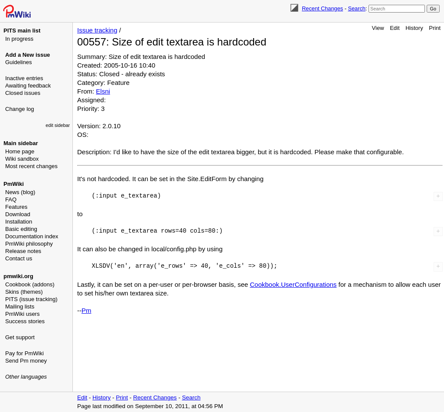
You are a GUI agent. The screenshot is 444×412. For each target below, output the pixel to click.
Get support (20, 337)
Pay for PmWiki (24, 353)
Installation (18, 221)
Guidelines (18, 62)
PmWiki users (22, 314)
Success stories (25, 321)
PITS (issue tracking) (31, 299)
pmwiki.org (18, 276)
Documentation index (31, 236)
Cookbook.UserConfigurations (293, 284)
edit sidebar (58, 125)
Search (356, 8)
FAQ (10, 199)
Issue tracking (97, 30)
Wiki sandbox (22, 159)
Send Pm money (26, 360)
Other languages (26, 376)
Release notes (23, 251)
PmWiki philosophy (29, 243)
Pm (86, 310)
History (414, 28)
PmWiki (13, 184)
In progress (19, 39)
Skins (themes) (24, 292)
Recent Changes (322, 8)
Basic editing (21, 229)
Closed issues (22, 93)
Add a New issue (27, 55)
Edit (394, 28)
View (378, 28)
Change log (19, 109)
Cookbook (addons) (29, 284)
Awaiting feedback (28, 85)
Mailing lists (19, 306)
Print (435, 28)
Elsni (103, 91)
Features (16, 207)
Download (17, 214)
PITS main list (21, 30)
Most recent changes (31, 166)
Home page (19, 151)
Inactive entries (24, 78)
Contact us (18, 258)
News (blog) (20, 192)
